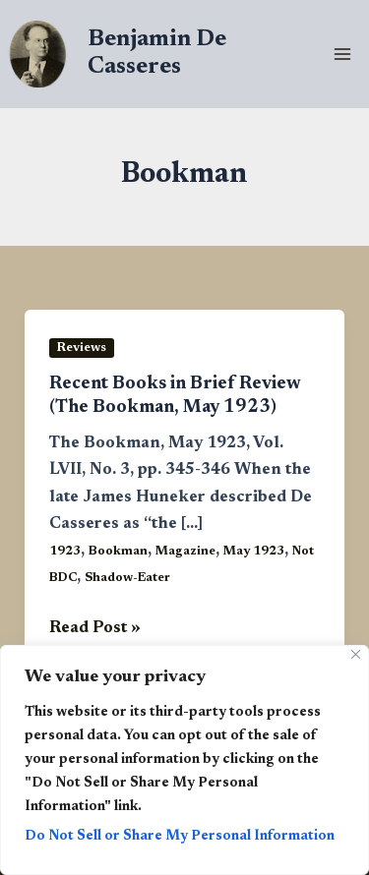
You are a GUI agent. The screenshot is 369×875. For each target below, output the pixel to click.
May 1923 (253, 551)
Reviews (81, 348)
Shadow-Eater (127, 578)
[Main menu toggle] (342, 54)
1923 (65, 551)
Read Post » (95, 628)
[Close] (355, 654)
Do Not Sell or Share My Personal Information (180, 837)
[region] (184, 760)
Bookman (118, 551)
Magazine (185, 551)
